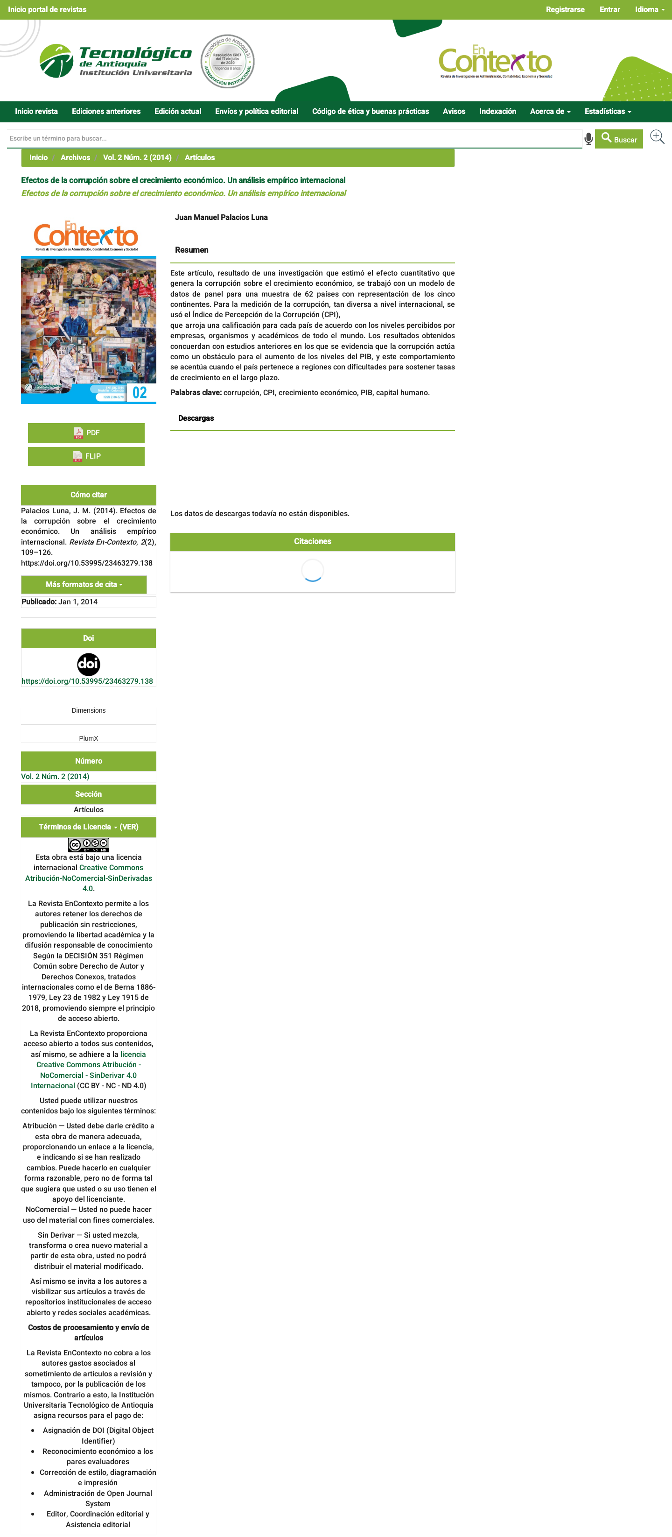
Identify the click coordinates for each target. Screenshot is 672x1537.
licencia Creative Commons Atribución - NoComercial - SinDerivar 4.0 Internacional (89, 1070)
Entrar (610, 9)
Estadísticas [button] (608, 111)
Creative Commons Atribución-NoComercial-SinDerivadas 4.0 (88, 878)
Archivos (75, 157)
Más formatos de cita (84, 584)
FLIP (86, 456)
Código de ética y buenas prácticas (370, 111)
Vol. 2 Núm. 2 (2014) (137, 157)
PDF (86, 433)
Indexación (497, 111)
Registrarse (565, 9)
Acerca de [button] (550, 111)
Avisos (454, 111)
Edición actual (177, 111)
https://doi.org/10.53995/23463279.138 (87, 681)
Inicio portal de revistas (47, 9)
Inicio (38, 157)
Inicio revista (36, 111)
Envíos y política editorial (256, 111)
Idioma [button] (650, 9)
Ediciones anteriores (106, 111)
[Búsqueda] (294, 138)
